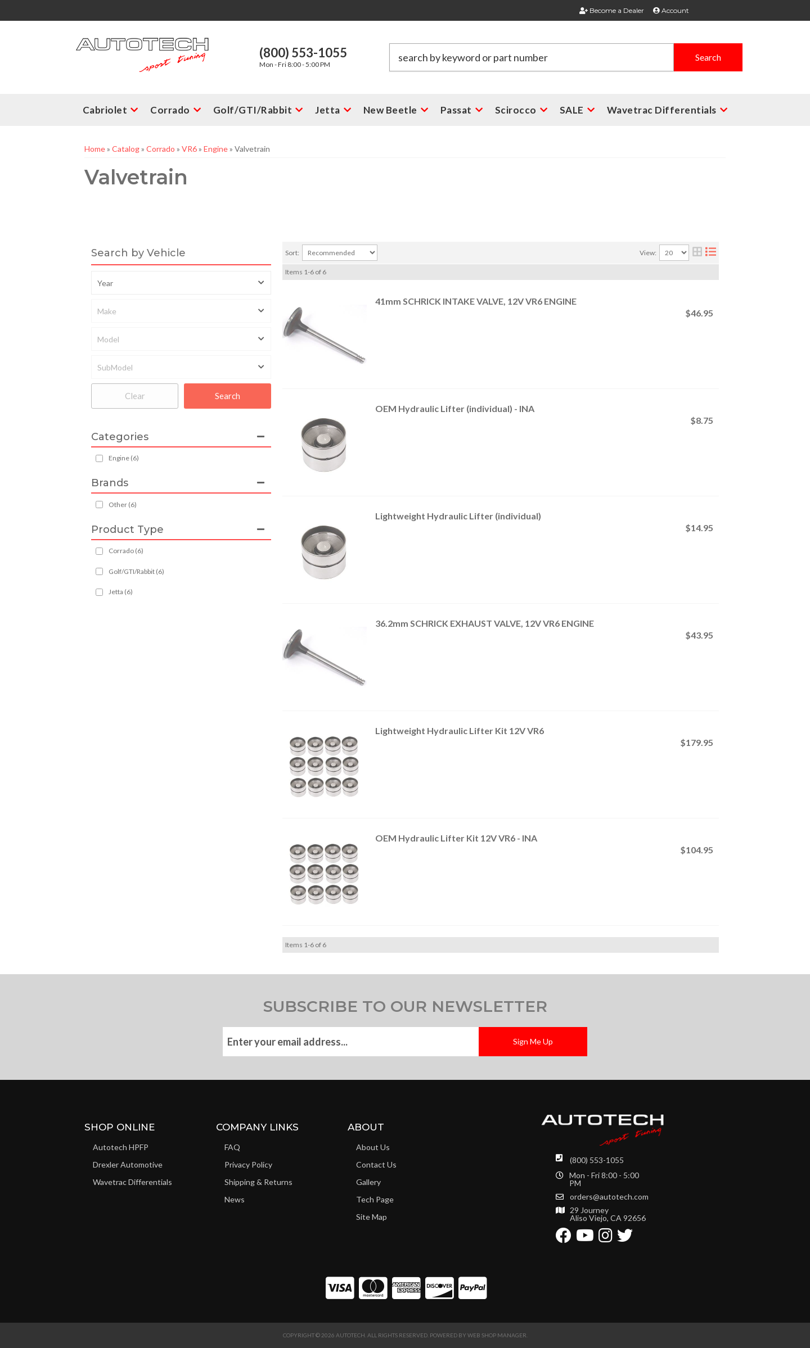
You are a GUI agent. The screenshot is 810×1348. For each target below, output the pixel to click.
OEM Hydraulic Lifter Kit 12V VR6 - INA (456, 838)
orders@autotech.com (609, 1197)
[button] (565, 57)
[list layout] (710, 253)
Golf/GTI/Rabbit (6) (136, 571)
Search (227, 396)
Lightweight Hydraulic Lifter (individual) (458, 515)
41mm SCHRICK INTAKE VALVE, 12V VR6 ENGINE (476, 301)
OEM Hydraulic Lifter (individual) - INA (454, 408)
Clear (135, 396)
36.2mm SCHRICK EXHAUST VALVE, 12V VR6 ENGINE (484, 623)
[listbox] (181, 283)
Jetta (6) (121, 591)
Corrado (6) (126, 550)
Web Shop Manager (496, 1335)
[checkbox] (99, 504)
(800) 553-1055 (597, 1160)
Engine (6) (124, 458)
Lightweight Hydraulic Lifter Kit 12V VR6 (459, 730)
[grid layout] (697, 253)
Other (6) (123, 504)
